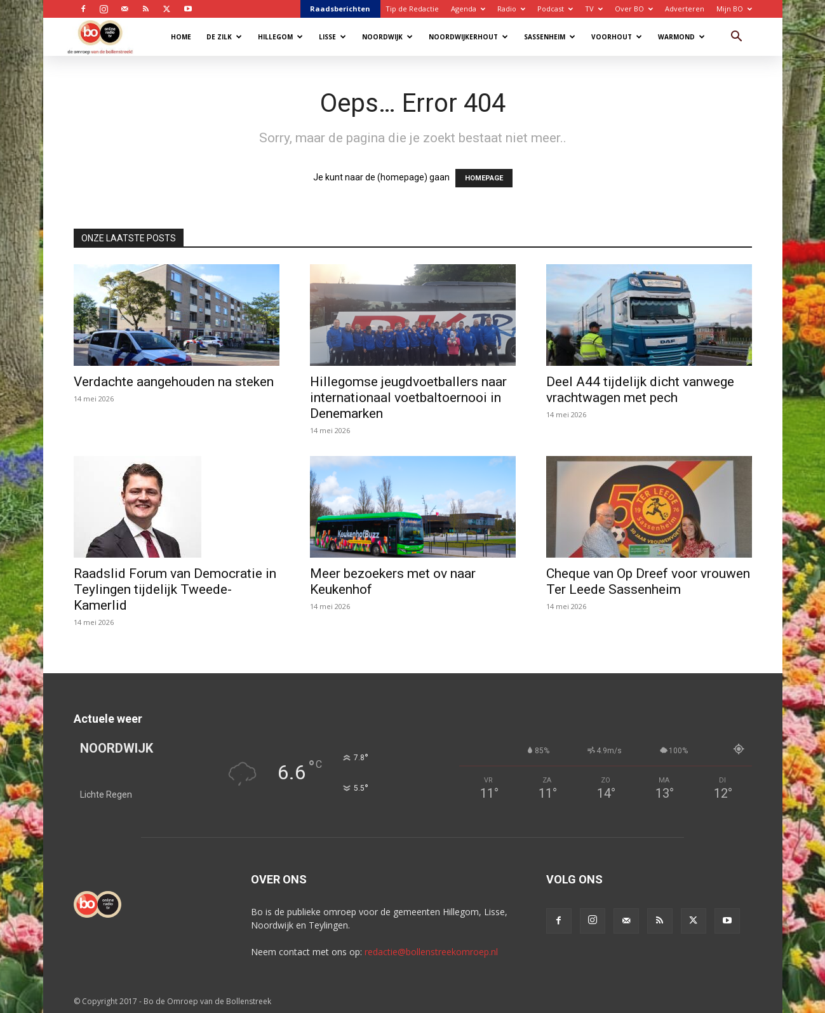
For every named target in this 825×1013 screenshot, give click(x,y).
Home (181, 36)
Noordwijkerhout (468, 36)
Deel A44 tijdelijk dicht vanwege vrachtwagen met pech (640, 389)
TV (594, 8)
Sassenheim (549, 36)
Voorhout (616, 36)
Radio (511, 8)
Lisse (332, 36)
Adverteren (684, 8)
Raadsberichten (340, 8)
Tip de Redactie (412, 8)
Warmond (681, 36)
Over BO (634, 8)
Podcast (555, 8)
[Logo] (106, 36)
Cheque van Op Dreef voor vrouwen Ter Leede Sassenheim (648, 581)
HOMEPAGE (484, 178)
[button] (736, 38)
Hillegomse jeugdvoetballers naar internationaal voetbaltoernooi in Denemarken (408, 397)
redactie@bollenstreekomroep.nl (431, 952)
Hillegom (280, 36)
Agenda (468, 8)
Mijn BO (734, 8)
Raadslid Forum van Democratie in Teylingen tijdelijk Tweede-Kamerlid (175, 589)
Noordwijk (387, 36)
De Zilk (224, 36)
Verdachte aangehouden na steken (174, 381)
